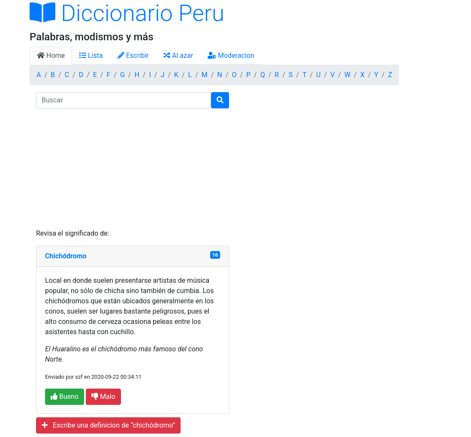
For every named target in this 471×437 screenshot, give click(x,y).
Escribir (133, 55)
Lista (91, 55)
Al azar (178, 55)
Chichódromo (66, 256)
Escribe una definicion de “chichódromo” (108, 425)
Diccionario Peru (127, 13)
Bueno (64, 396)
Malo (103, 396)
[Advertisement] (132, 168)
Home (51, 55)
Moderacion (231, 55)
